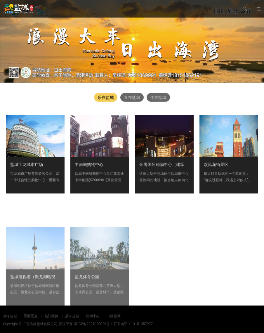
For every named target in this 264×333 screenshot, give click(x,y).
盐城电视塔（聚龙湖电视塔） (36, 292)
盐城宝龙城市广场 (26, 166)
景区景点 (31, 316)
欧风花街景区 (216, 166)
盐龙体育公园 (87, 292)
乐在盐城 (106, 97)
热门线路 (51, 316)
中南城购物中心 (89, 166)
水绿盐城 (10, 316)
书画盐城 (114, 316)
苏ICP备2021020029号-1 (93, 324)
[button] (129, 74)
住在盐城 (158, 97)
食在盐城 (132, 97)
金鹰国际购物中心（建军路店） (168, 166)
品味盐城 (72, 316)
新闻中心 (93, 316)
